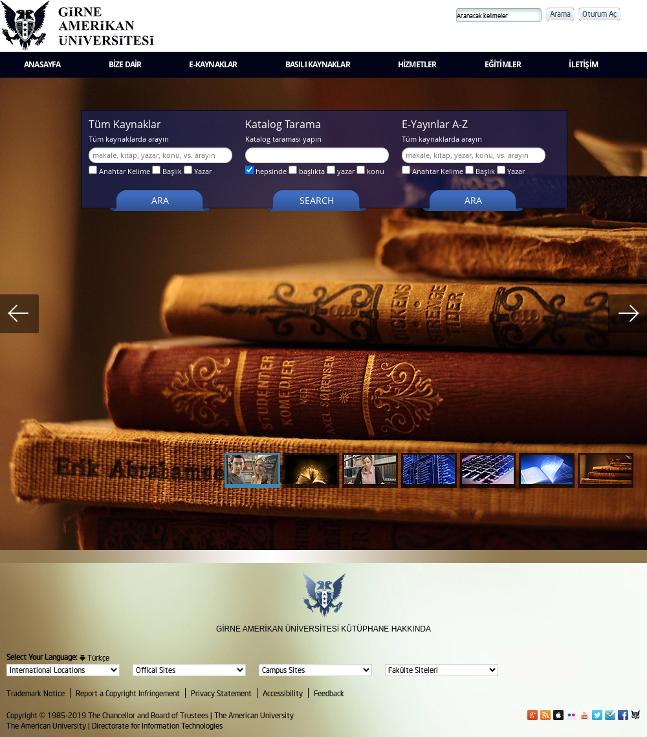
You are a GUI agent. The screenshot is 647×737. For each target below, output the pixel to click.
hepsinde (266, 171)
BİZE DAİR (125, 64)
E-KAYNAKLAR (213, 64)
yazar (341, 171)
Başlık (167, 171)
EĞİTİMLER (503, 64)
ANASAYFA (42, 64)
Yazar (198, 171)
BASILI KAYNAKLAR (317, 64)
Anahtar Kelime (119, 171)
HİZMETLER (417, 64)
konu (370, 171)
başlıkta (307, 171)
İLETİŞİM (583, 64)
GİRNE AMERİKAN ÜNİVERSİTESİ (277, 628)
